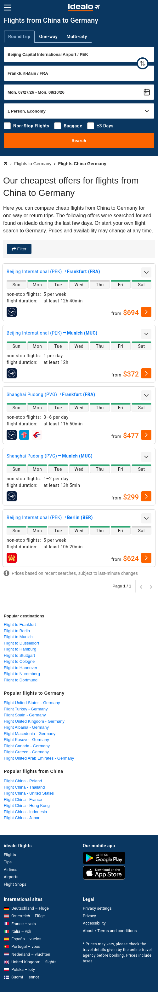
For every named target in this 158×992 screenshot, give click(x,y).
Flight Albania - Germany (26, 727)
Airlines (10, 869)
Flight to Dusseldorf (21, 643)
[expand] (146, 272)
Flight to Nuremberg (22, 673)
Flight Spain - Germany (25, 715)
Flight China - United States (29, 793)
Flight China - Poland (23, 781)
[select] (146, 312)
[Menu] (7, 7)
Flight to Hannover (20, 667)
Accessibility (94, 923)
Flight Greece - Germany (26, 752)
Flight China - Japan (22, 817)
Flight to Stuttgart (19, 655)
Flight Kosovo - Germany (26, 739)
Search (79, 140)
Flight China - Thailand (24, 787)
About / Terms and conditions (110, 930)
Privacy (89, 915)
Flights (10, 854)
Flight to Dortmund (20, 680)
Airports (11, 876)
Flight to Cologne (19, 661)
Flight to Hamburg (20, 649)
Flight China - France (23, 799)
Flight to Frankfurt (20, 624)
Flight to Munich (18, 636)
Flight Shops (15, 884)
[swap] (143, 63)
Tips (8, 862)
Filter (21, 249)
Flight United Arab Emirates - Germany (39, 758)
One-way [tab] (48, 36)
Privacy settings (97, 908)
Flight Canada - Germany (27, 746)
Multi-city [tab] (76, 36)
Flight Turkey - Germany (26, 709)
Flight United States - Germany (32, 702)
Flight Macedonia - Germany (29, 733)
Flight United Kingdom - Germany (34, 721)
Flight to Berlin (17, 630)
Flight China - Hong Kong (27, 805)
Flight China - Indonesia (25, 811)
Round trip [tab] (19, 36)
